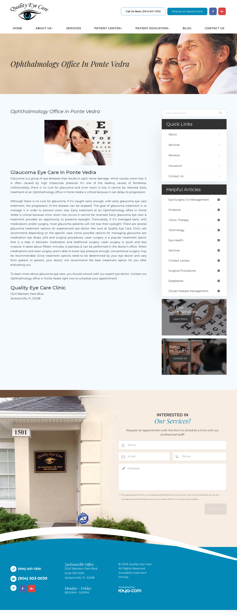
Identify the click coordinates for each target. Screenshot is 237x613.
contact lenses (180, 262)
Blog (187, 28)
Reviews (175, 155)
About (173, 134)
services (175, 252)
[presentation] (141, 512)
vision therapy (180, 221)
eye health (177, 242)
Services (73, 28)
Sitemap (124, 580)
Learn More (181, 322)
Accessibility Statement (134, 575)
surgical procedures (184, 273)
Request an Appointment (187, 11)
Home (17, 28)
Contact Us (214, 28)
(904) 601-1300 (143, 11)
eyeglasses (177, 283)
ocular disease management (190, 294)
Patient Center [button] (108, 28)
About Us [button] (44, 28)
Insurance (176, 166)
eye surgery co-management (191, 200)
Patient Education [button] (152, 28)
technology (177, 231)
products (175, 210)
